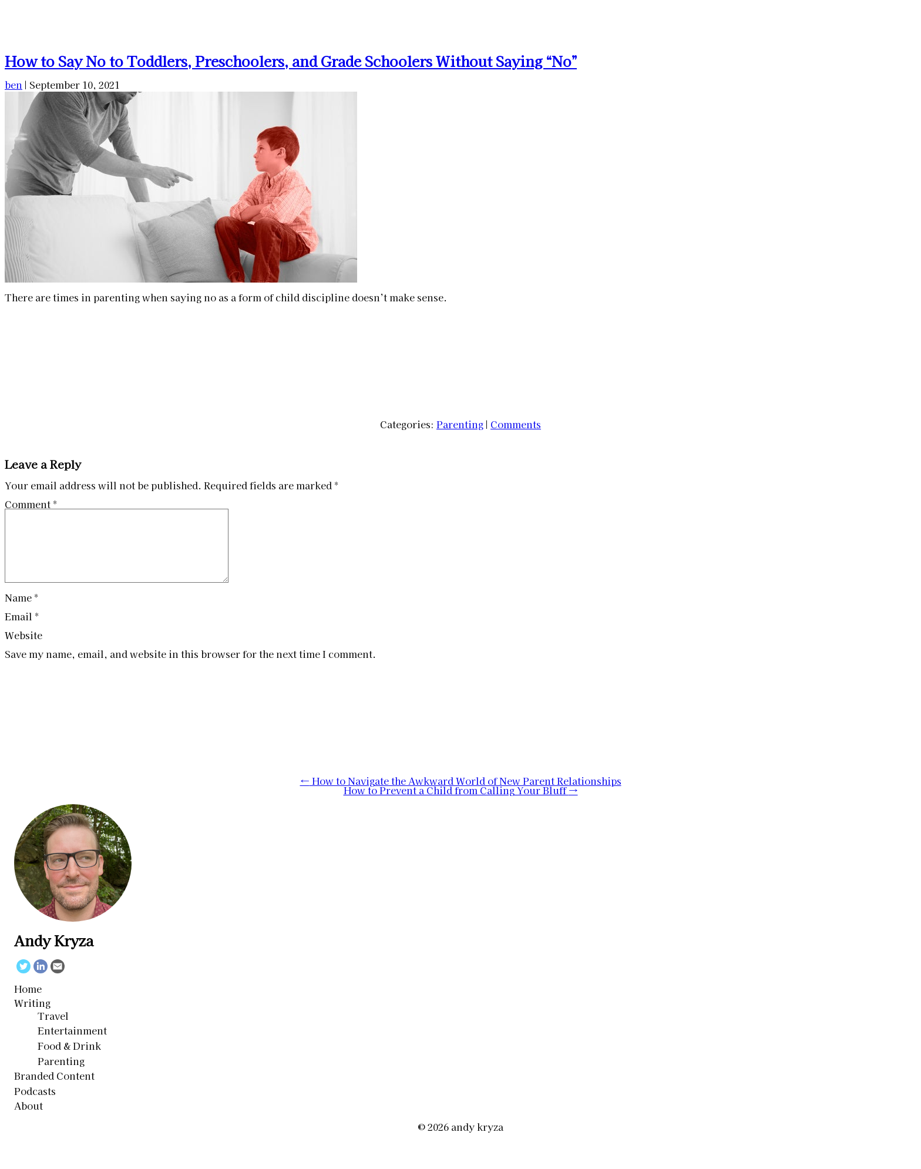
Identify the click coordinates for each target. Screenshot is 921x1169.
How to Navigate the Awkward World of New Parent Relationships (460, 795)
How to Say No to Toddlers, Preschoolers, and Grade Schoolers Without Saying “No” (291, 61)
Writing (32, 1017)
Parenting (459, 424)
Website (23, 649)
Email (22, 630)
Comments (515, 424)
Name (21, 611)
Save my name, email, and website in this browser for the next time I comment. (190, 668)
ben (13, 85)
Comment (31, 504)
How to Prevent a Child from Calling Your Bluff (461, 804)
